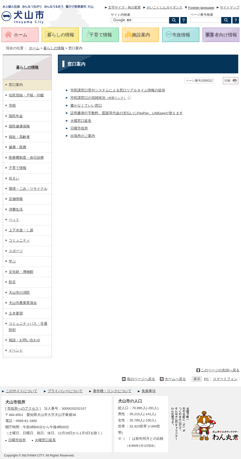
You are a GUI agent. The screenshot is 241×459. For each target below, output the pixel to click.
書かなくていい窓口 (86, 105)
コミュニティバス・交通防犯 (28, 327)
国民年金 (16, 116)
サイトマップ (229, 7)
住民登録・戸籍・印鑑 (26, 95)
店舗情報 (16, 199)
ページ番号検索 (201, 15)
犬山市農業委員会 (23, 303)
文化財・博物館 (21, 272)
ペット (14, 220)
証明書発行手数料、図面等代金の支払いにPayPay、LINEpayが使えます (126, 113)
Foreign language (201, 8)
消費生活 (16, 209)
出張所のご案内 (82, 136)
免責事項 (149, 391)
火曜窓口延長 (80, 121)
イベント (16, 350)
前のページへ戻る (141, 379)
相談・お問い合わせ (24, 340)
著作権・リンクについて (112, 391)
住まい (14, 178)
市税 (12, 105)
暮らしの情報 (53, 48)
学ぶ (12, 261)
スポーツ (16, 251)
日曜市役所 (79, 128)
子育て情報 (17, 168)
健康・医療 (17, 147)
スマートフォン (225, 379)
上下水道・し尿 (21, 230)
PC (206, 379)
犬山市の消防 (19, 292)
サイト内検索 (120, 15)
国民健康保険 (19, 126)
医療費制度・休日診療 (26, 158)
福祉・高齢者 (19, 137)
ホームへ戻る (175, 379)
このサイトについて (21, 391)
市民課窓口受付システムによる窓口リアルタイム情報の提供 (117, 90)
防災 (12, 282)
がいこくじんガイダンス (164, 7)
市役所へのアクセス (23, 408)
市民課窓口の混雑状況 (100, 98)
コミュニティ (19, 240)
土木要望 (16, 313)
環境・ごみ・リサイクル (28, 189)
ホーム (34, 48)
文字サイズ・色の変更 (124, 7)
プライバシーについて (65, 391)
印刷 (227, 80)
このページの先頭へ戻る (220, 370)
